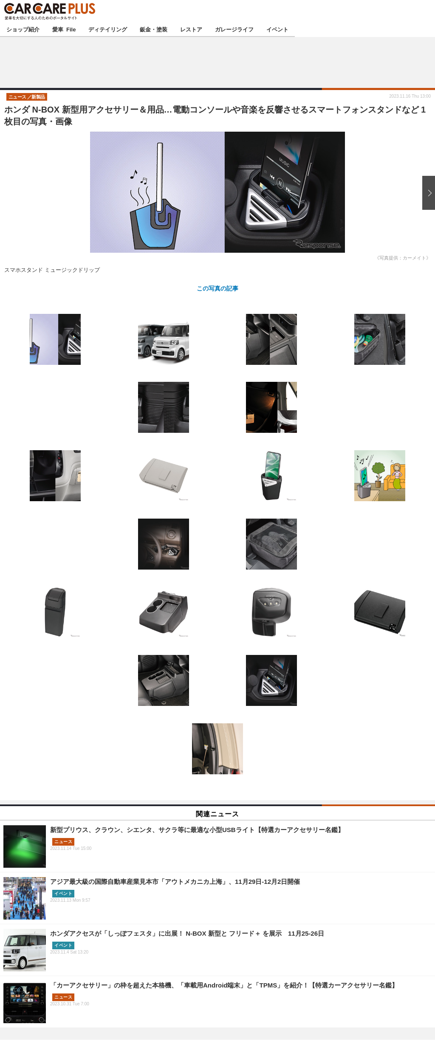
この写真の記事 (217, 288)
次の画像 (426, 193)
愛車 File (64, 29)
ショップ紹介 (23, 29)
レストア (191, 29)
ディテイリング (107, 29)
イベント (277, 29)
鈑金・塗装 (153, 29)
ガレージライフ (234, 29)
